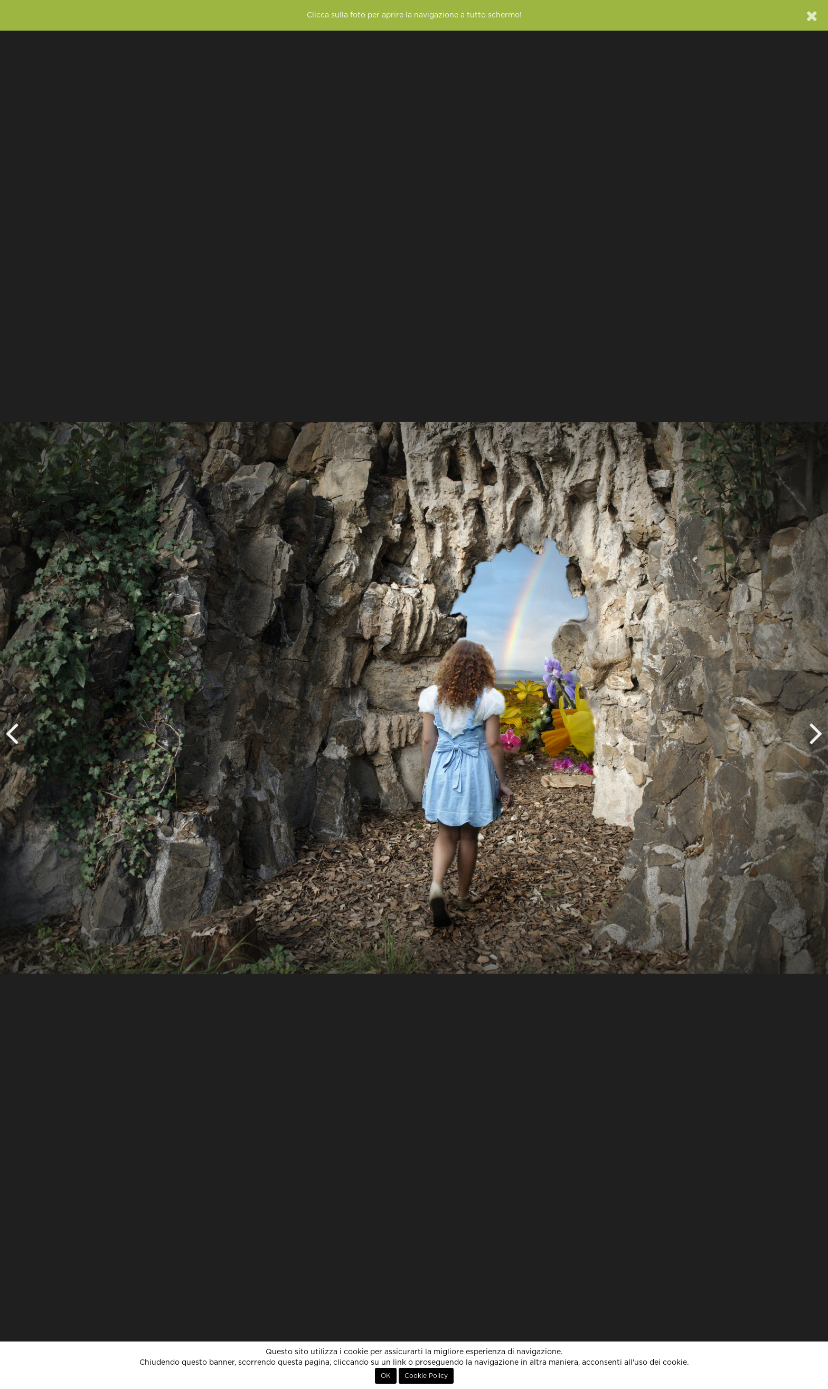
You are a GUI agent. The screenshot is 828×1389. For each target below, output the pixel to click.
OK (386, 1376)
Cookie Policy (426, 1376)
